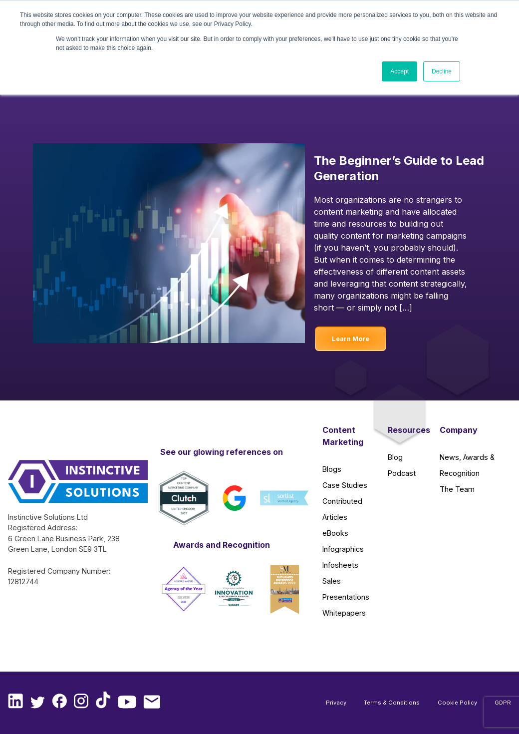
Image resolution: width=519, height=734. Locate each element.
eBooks (335, 533)
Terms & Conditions (392, 702)
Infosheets (340, 565)
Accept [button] (399, 71)
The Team (457, 489)
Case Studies (344, 485)
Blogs (331, 469)
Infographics (343, 549)
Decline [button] (442, 71)
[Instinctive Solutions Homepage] (64, 486)
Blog (395, 457)
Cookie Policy (457, 702)
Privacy (336, 702)
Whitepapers (344, 613)
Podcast (402, 473)
